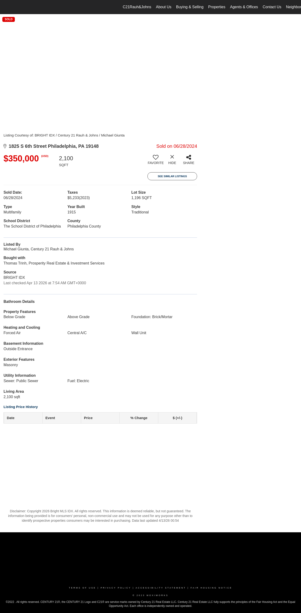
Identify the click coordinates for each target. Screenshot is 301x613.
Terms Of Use (82, 588)
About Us (163, 7)
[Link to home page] (6, 7)
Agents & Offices (244, 7)
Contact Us (272, 7)
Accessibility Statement (161, 588)
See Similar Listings (172, 176)
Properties (216, 7)
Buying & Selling (190, 7)
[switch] (155, 161)
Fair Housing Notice (211, 588)
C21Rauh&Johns (137, 7)
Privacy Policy (116, 588)
